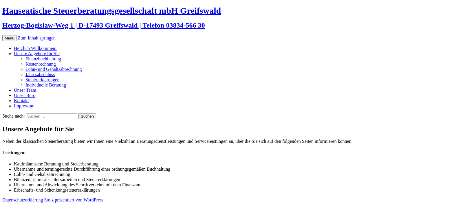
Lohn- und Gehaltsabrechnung (53, 69)
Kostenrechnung (40, 64)
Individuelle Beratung (45, 84)
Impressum (24, 105)
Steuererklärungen (42, 79)
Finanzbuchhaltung (43, 58)
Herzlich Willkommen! (35, 48)
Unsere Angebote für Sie (37, 53)
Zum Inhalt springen (37, 37)
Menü (9, 38)
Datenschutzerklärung (22, 199)
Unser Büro (24, 95)
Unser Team (25, 90)
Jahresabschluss (40, 74)
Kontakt (21, 100)
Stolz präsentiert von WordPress (73, 199)
